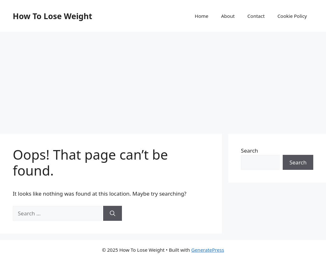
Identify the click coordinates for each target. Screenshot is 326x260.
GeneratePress (207, 250)
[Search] (112, 213)
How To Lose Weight (52, 16)
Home (202, 16)
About (228, 16)
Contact (256, 16)
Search (249, 150)
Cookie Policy (292, 16)
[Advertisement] (163, 79)
